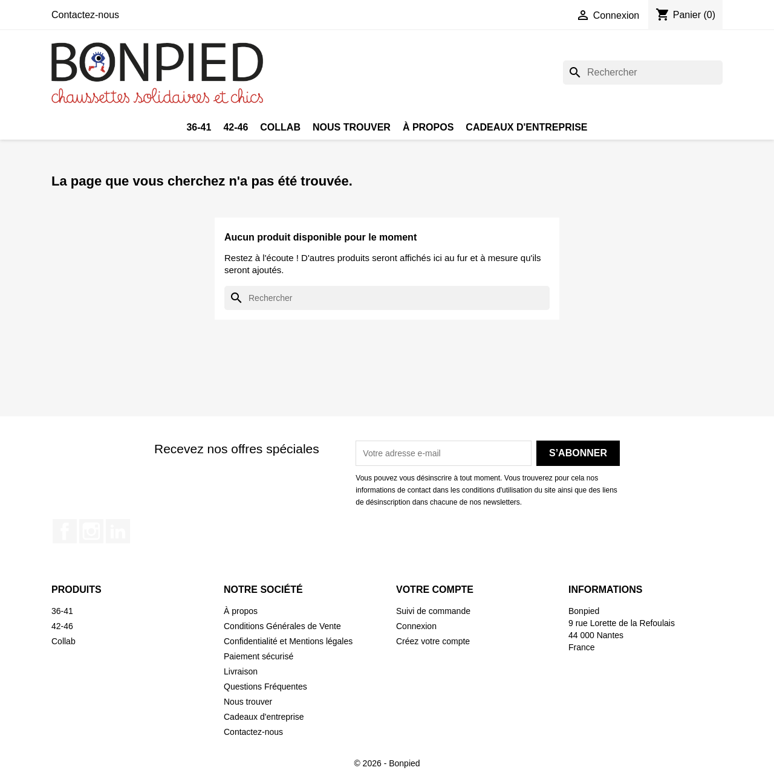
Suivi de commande (433, 611)
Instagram (91, 531)
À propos (428, 127)
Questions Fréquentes (265, 686)
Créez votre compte (433, 641)
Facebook (65, 531)
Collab (280, 127)
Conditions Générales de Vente (282, 626)
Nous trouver (352, 127)
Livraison (241, 671)
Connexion (416, 626)
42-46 (235, 127)
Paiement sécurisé (258, 656)
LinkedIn (118, 531)
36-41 (198, 127)
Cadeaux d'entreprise (526, 127)
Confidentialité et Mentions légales (288, 641)
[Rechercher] (643, 72)
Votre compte (434, 589)
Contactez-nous (85, 15)
